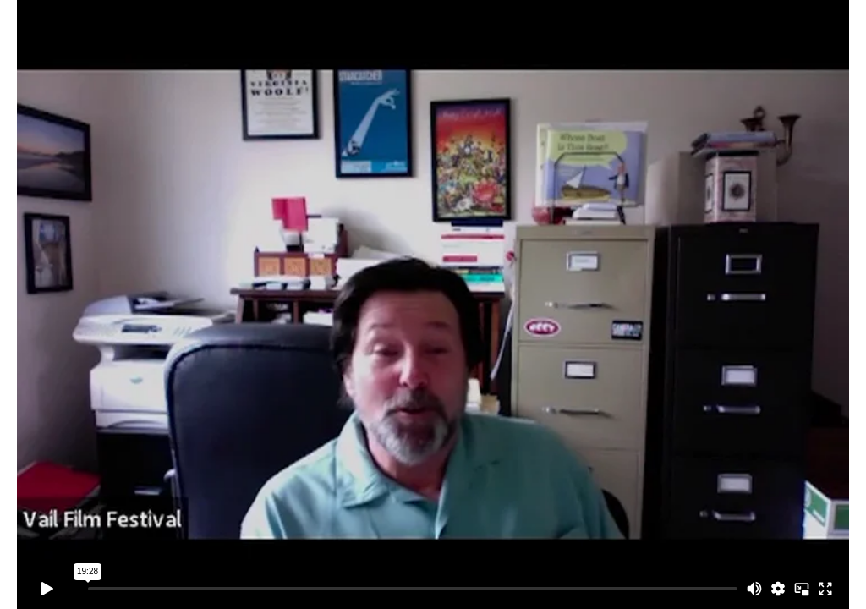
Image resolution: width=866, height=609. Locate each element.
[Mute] (754, 589)
